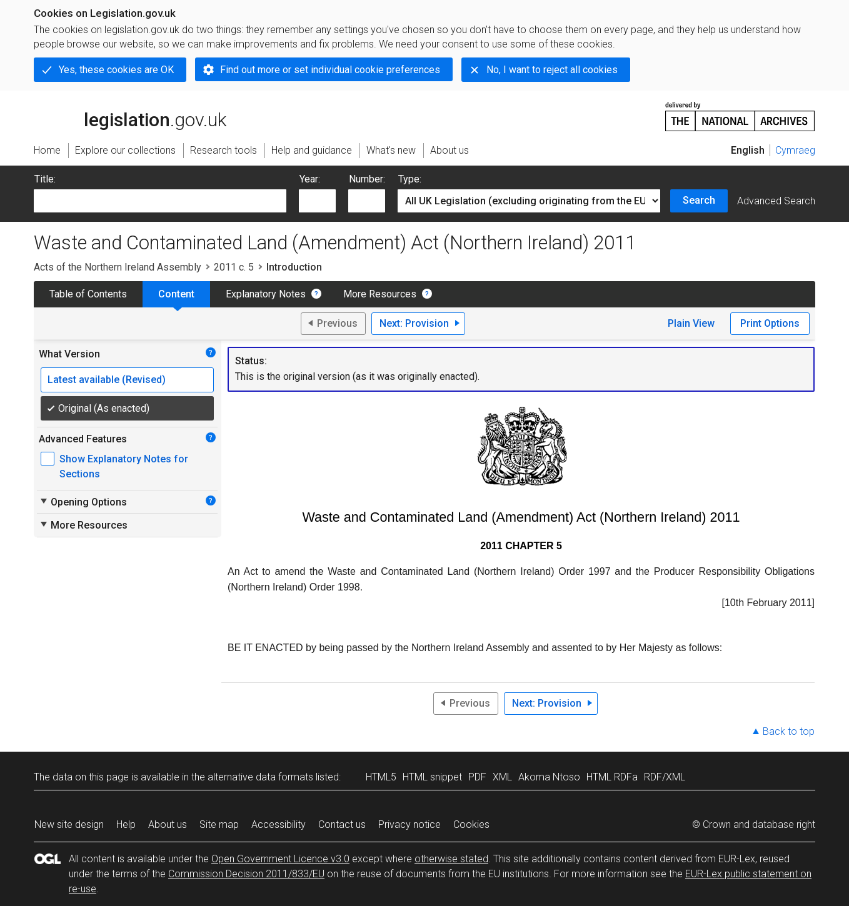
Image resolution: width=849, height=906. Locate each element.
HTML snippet (432, 777)
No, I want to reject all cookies (552, 70)
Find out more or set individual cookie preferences (330, 70)
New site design (69, 824)
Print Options (770, 323)
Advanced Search (776, 201)
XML (502, 777)
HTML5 (381, 777)
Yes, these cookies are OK (116, 70)
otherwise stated (451, 859)
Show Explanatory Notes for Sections (123, 466)
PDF (477, 777)
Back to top (789, 731)
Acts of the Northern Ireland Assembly (117, 267)
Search (699, 200)
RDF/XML (664, 777)
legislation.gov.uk (130, 116)
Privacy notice (409, 824)
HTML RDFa (612, 777)
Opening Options (83, 501)
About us (167, 824)
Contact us (342, 824)
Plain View (691, 323)
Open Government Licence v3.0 (280, 859)
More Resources (379, 294)
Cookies (471, 824)
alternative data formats (260, 777)
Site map (219, 824)
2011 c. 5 (234, 267)
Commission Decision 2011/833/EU (246, 874)
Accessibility (278, 824)
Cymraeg (795, 150)
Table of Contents (88, 294)
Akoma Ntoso (549, 777)
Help (126, 824)
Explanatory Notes (266, 294)
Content (176, 294)
